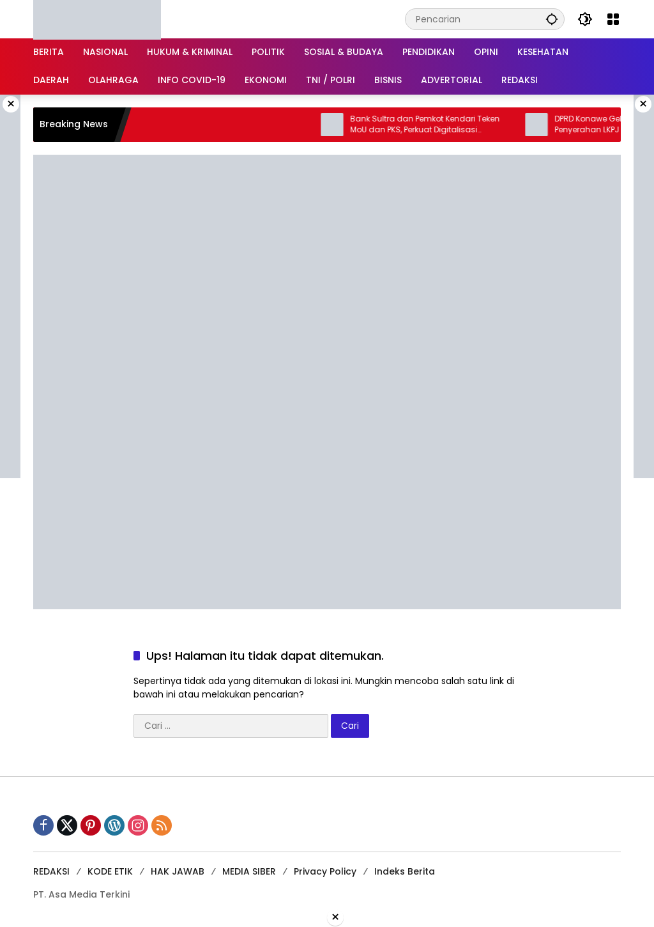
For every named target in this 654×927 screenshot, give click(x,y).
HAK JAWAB (177, 871)
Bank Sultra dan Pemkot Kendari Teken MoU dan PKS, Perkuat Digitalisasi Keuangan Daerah (433, 125)
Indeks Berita (404, 871)
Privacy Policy (325, 871)
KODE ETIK (110, 871)
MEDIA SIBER (249, 871)
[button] (552, 18)
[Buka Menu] (613, 19)
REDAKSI (51, 871)
